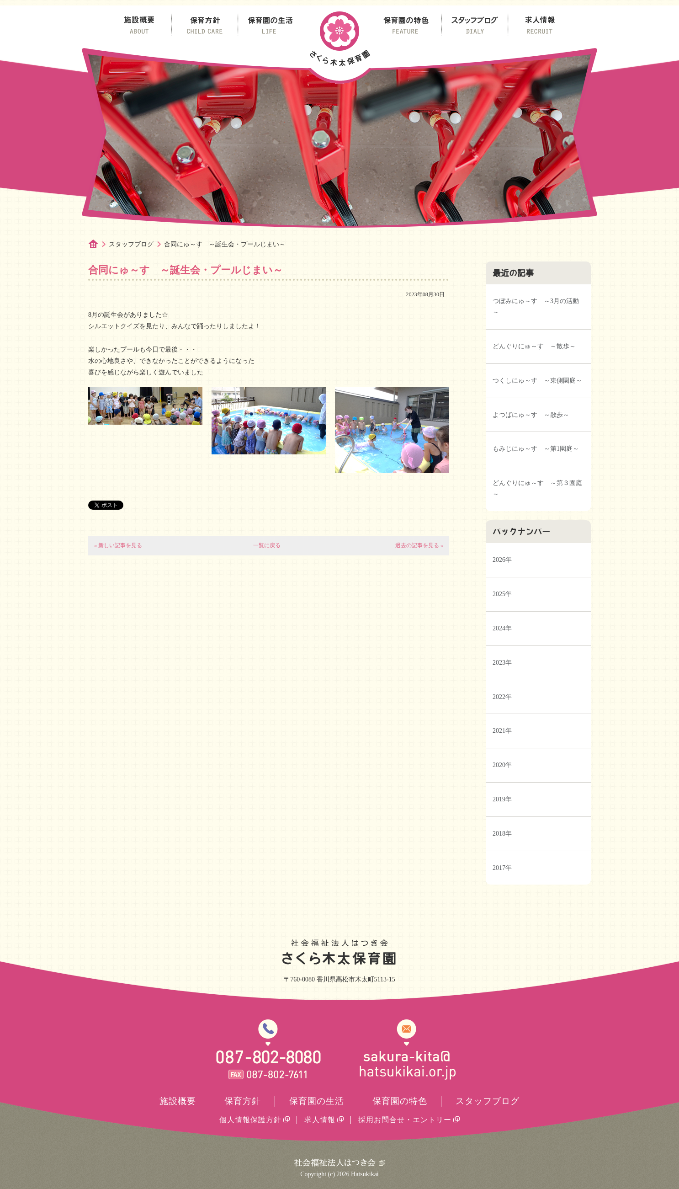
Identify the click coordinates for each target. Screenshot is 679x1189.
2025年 (502, 594)
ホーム (98, 244)
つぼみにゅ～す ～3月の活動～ (536, 306)
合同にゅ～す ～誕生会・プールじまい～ (225, 244)
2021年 (502, 730)
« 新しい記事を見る (118, 545)
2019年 (502, 799)
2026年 (502, 559)
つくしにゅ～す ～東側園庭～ (537, 380)
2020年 (502, 765)
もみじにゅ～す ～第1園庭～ (536, 448)
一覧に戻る (267, 545)
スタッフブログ (131, 244)
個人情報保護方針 (250, 1120)
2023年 (502, 662)
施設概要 (177, 1101)
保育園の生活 (316, 1101)
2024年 (502, 628)
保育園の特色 (399, 1101)
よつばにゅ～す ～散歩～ (531, 414)
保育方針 (242, 1101)
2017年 (502, 867)
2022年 (502, 696)
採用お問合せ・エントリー (404, 1120)
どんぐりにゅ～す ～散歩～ (534, 346)
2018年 (502, 833)
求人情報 (319, 1120)
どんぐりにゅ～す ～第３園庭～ (537, 488)
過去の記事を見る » (419, 545)
